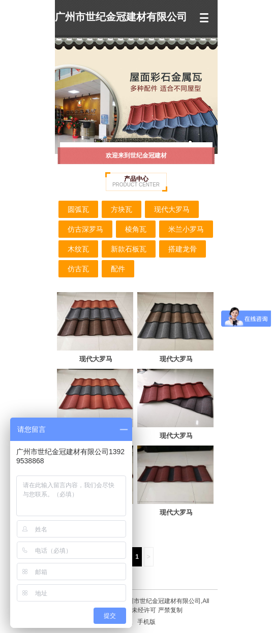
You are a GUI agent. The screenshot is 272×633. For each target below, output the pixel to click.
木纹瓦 (78, 249)
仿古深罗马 (85, 229)
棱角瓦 (135, 229)
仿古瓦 (78, 269)
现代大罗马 (172, 209)
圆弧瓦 (78, 209)
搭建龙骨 (182, 249)
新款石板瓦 (128, 249)
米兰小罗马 (186, 229)
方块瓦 (121, 209)
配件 (118, 269)
